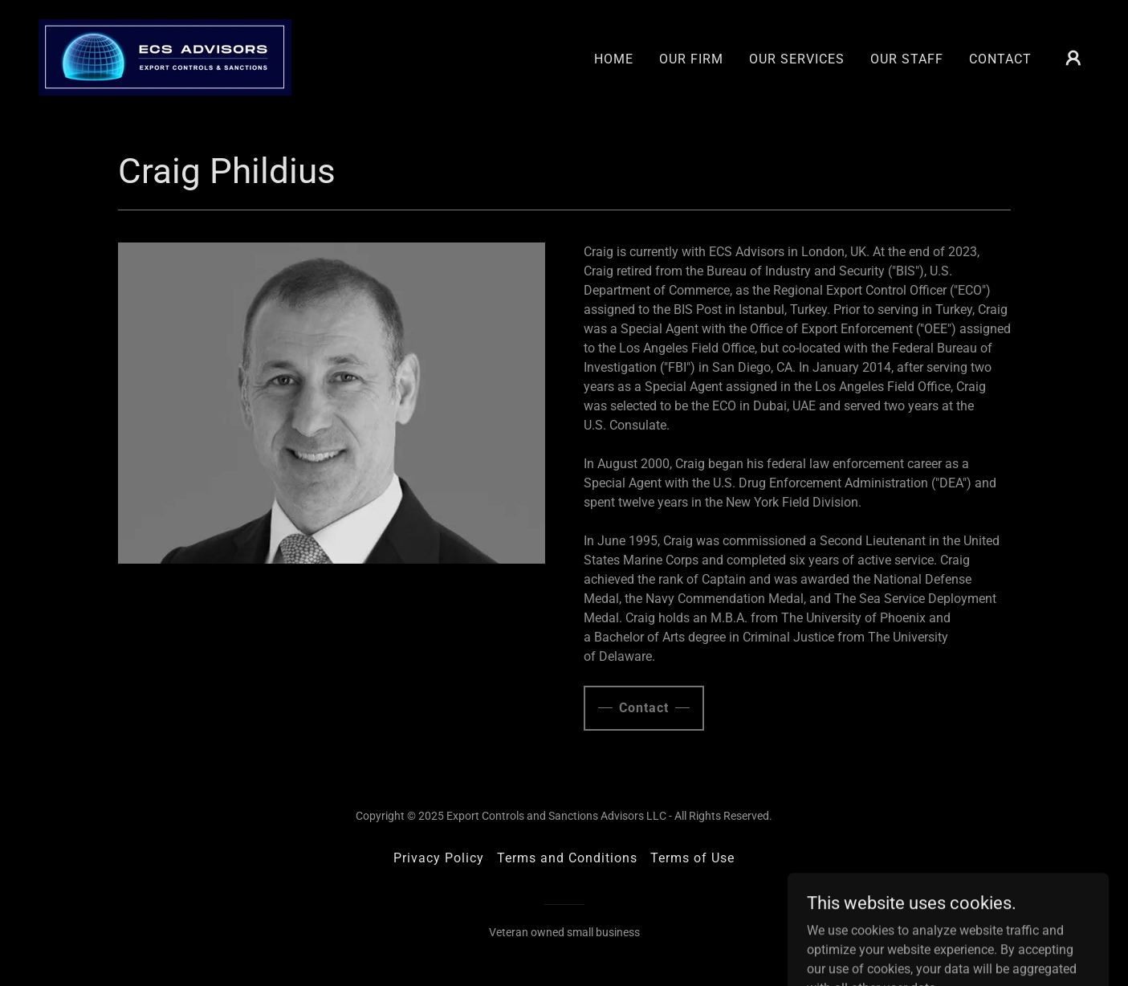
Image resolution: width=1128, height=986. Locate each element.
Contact (644, 707)
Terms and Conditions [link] (567, 858)
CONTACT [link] (1000, 59)
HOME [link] (613, 59)
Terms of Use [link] (692, 858)
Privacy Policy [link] (438, 858)
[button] (1073, 58)
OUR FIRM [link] (691, 59)
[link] (165, 56)
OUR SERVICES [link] (797, 59)
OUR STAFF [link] (906, 59)
